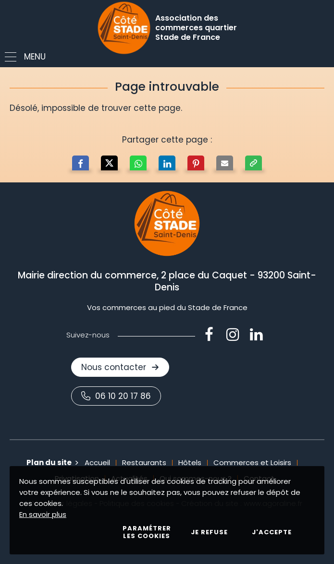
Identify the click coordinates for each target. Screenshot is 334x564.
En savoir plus (42, 514)
